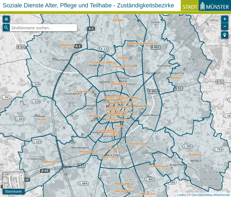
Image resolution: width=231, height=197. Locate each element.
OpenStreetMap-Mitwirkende (210, 194)
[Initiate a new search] (6, 27)
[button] (224, 35)
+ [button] (224, 19)
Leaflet (181, 194)
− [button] (224, 26)
